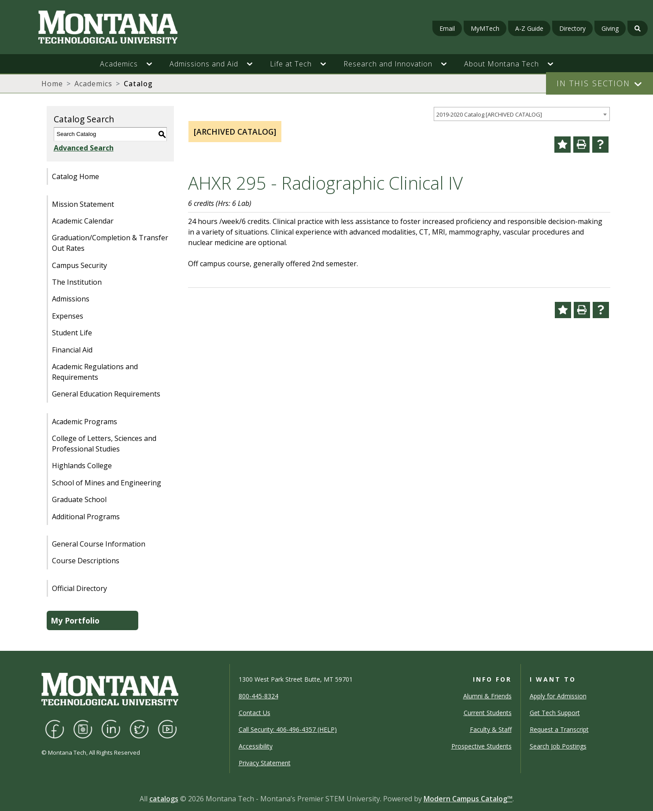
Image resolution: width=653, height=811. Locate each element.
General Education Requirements (106, 394)
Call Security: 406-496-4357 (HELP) (288, 729)
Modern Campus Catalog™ (468, 799)
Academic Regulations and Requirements (95, 372)
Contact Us (254, 712)
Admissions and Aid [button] (204, 64)
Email (447, 28)
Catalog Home (75, 176)
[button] (154, 63)
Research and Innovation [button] (387, 64)
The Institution (77, 282)
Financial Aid (72, 350)
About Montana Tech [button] (501, 64)
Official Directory (79, 588)
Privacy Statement (265, 763)
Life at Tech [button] (291, 64)
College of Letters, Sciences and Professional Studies (104, 443)
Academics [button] (119, 64)
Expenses (67, 316)
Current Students (488, 712)
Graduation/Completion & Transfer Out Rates (110, 243)
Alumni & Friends (487, 696)
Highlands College (82, 465)
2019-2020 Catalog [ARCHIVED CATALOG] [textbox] (489, 114)
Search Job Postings (558, 746)
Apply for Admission (558, 696)
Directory (572, 28)
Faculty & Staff (491, 729)
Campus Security (79, 265)
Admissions (70, 299)
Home (52, 83)
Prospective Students (481, 746)
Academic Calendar (83, 221)
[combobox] (522, 114)
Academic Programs (84, 421)
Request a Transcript (559, 729)
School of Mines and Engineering (106, 483)
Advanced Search (84, 148)
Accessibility (256, 746)
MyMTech (485, 28)
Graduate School (79, 499)
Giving (610, 28)
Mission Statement (83, 204)
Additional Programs (86, 516)
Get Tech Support (555, 712)
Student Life (72, 333)
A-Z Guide (529, 28)
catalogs (163, 799)
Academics (93, 83)
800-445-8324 (258, 696)
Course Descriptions (85, 560)
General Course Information (98, 544)
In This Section (593, 83)
